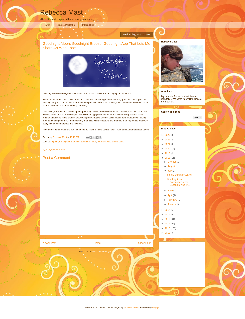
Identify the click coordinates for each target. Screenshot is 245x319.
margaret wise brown (107, 141)
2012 (168, 232)
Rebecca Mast (61, 12)
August (171, 166)
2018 (168, 157)
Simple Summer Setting (179, 174)
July (170, 170)
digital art (67, 141)
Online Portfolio (66, 25)
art (60, 141)
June (170, 190)
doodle (76, 141)
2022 (168, 139)
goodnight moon (88, 141)
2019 (168, 153)
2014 (168, 223)
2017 (168, 210)
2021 (168, 144)
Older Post (144, 243)
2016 (168, 214)
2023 (168, 135)
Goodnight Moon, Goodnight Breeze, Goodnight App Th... (178, 182)
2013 (168, 228)
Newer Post (49, 243)
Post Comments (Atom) (103, 251)
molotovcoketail (131, 307)
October (172, 161)
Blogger (156, 307)
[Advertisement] (182, 263)
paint (121, 141)
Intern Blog (88, 25)
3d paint (54, 141)
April (170, 195)
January (172, 204)
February (173, 199)
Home (47, 25)
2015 (168, 219)
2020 (168, 148)
